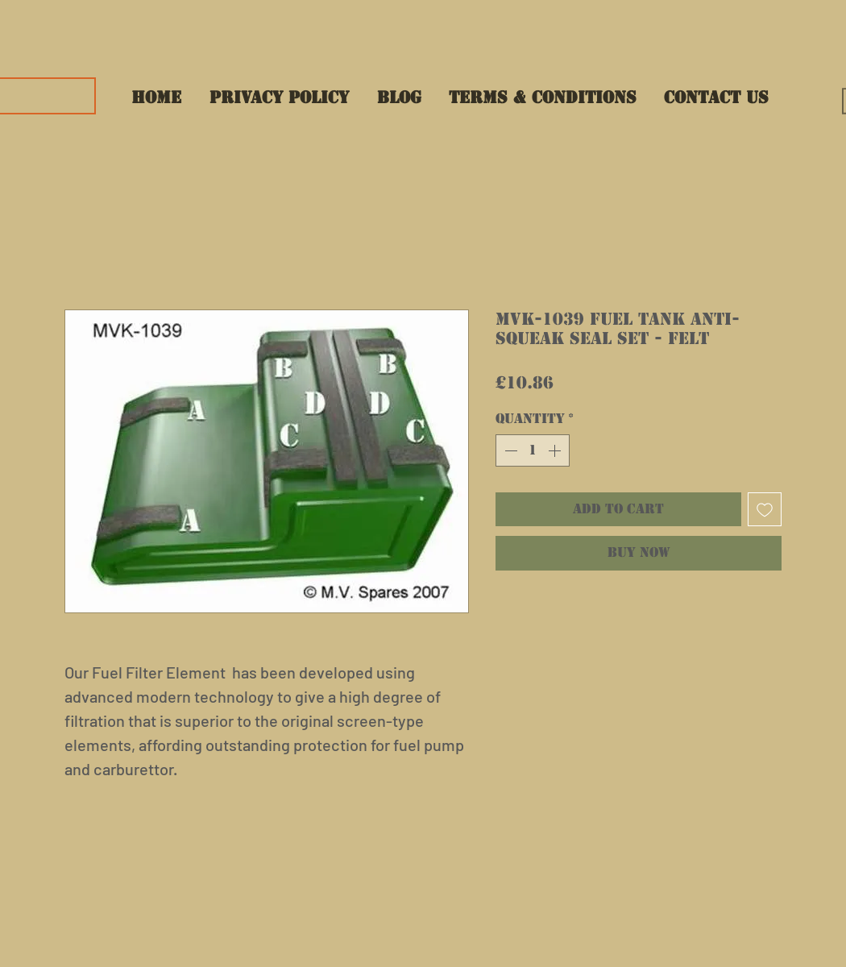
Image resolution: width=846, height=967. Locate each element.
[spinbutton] (532, 450)
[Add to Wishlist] (765, 509)
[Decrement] (509, 450)
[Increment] (556, 450)
